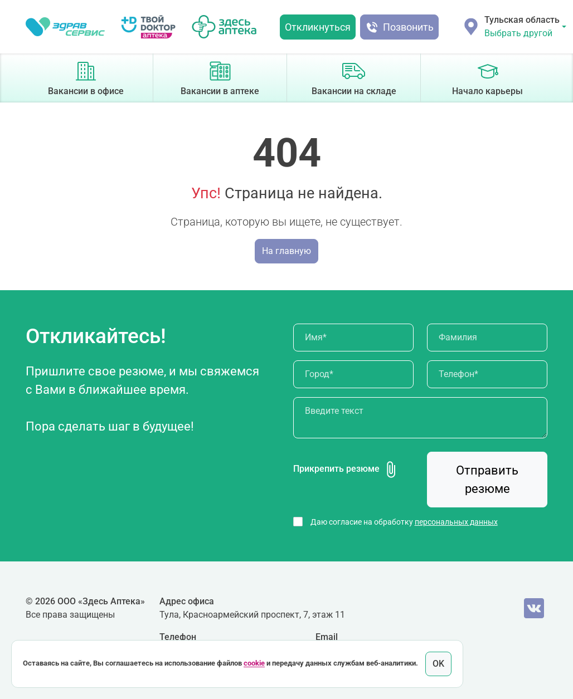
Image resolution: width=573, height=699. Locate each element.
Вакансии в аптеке (220, 77)
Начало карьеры (487, 77)
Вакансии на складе (354, 77)
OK (438, 663)
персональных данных (456, 521)
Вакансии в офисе (86, 77)
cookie (254, 663)
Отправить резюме (487, 479)
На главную (286, 251)
